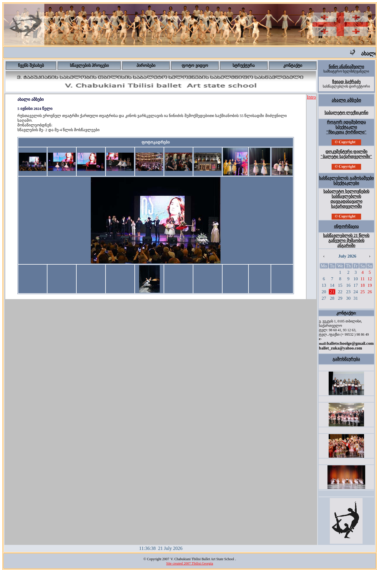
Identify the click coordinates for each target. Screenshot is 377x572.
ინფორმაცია (346, 226)
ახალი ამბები (346, 100)
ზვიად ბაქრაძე (346, 82)
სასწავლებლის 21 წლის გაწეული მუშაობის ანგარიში (346, 240)
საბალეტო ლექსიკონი (346, 113)
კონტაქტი (292, 65)
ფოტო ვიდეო (195, 65)
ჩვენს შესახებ (31, 65)
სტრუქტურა (244, 65)
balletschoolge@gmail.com (350, 343)
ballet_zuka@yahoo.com (340, 348)
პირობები (145, 65)
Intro (311, 97)
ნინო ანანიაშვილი (346, 67)
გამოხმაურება (346, 359)
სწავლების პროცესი (89, 65)
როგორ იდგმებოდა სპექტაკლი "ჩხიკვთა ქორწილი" (346, 127)
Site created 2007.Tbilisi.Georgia (189, 563)
